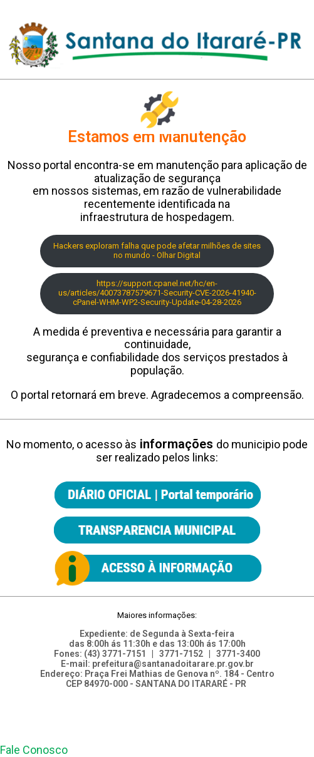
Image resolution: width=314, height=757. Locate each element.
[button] (34, 749)
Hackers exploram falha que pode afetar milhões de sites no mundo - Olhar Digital (157, 250)
